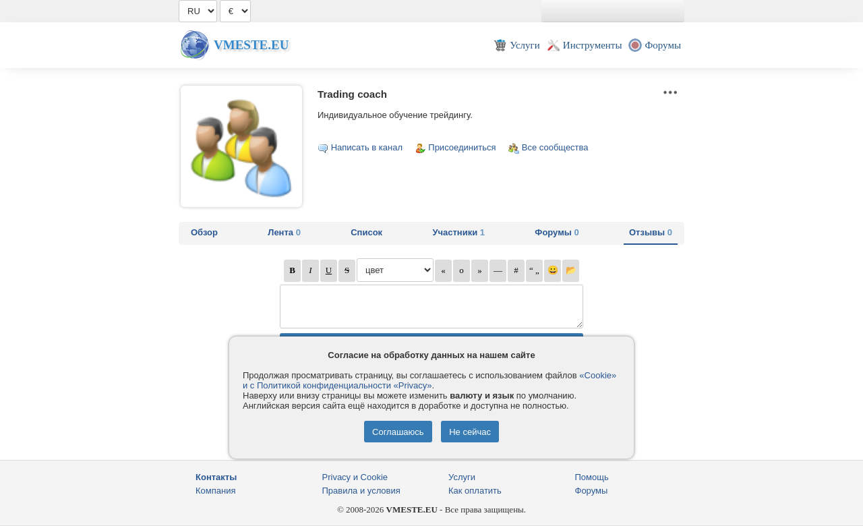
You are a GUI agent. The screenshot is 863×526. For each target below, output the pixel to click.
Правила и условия (361, 491)
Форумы (556, 232)
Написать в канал (367, 147)
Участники (458, 232)
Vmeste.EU (251, 45)
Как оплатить (475, 491)
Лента (284, 232)
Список (366, 232)
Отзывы (650, 232)
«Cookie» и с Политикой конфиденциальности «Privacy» (429, 380)
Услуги (461, 477)
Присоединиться (462, 147)
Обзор (204, 232)
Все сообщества (555, 147)
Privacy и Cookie (355, 477)
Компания (216, 491)
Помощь (592, 477)
